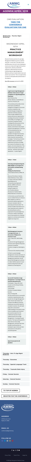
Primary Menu (28, 4)
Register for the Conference (15, 396)
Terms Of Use (17, 455)
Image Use (24, 455)
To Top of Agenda (10, 390)
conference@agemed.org (7, 430)
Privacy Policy (8, 455)
